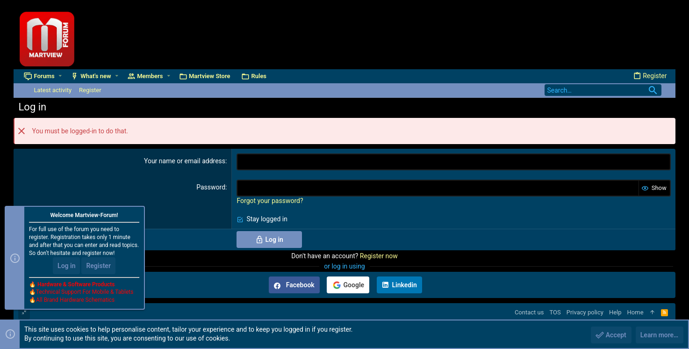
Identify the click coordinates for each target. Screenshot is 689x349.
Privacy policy (585, 312)
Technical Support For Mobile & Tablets (84, 292)
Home (635, 312)
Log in (66, 265)
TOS (554, 312)
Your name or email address (184, 161)
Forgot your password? (270, 200)
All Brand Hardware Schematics (75, 300)
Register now (379, 256)
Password (210, 187)
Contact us (529, 312)
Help (615, 312)
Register (98, 265)
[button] (60, 76)
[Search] (603, 90)
